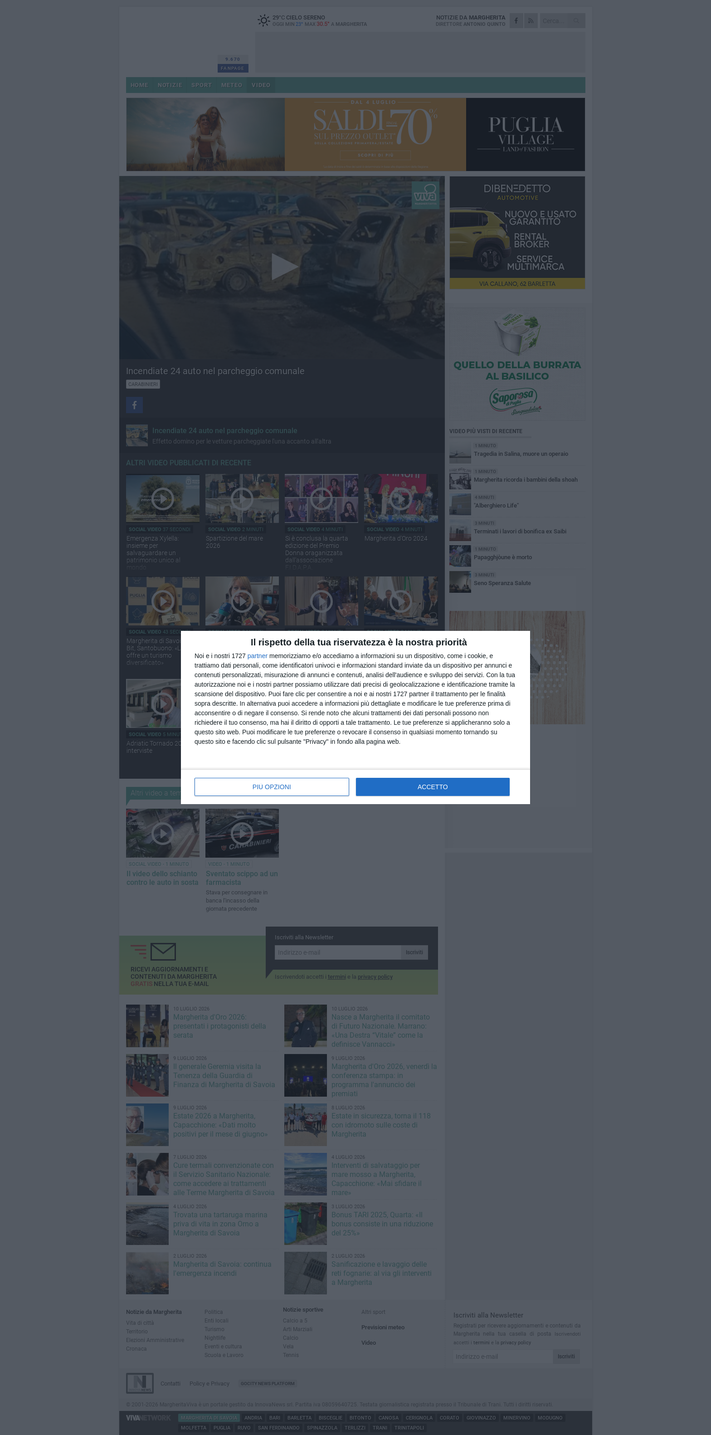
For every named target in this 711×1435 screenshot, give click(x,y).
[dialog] (355, 717)
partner (258, 656)
